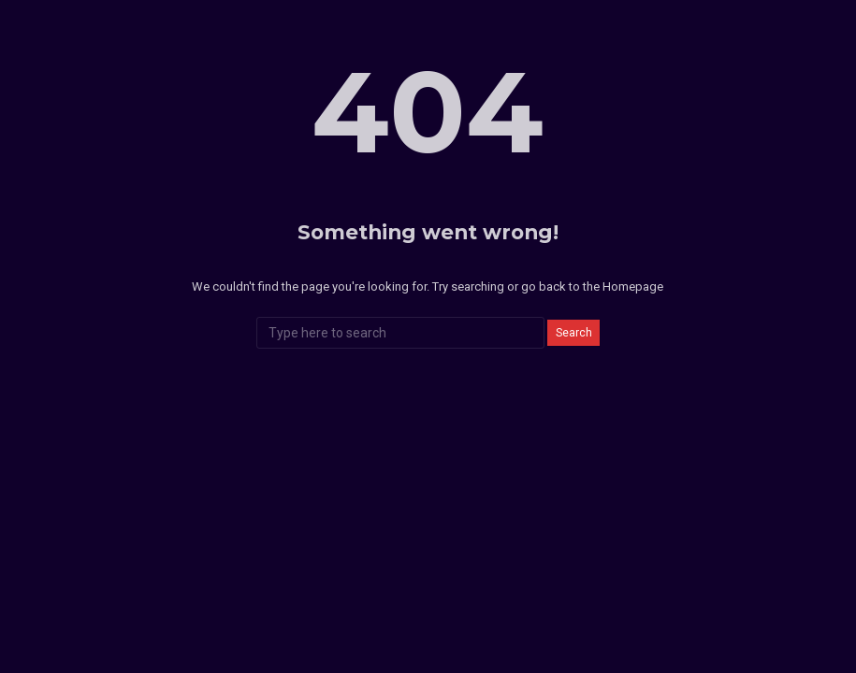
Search (574, 332)
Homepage (632, 286)
